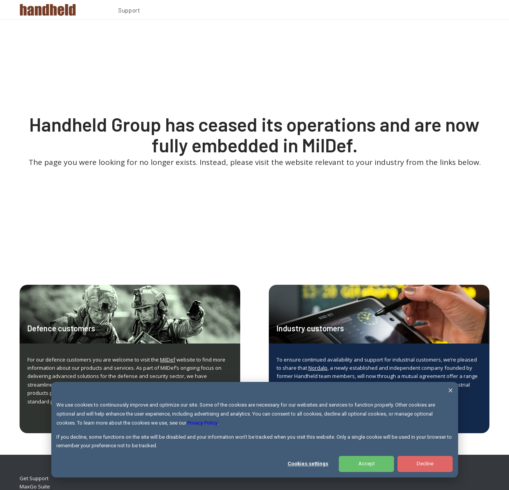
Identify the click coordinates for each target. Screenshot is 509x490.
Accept (366, 463)
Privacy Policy (202, 423)
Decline (425, 463)
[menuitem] (129, 11)
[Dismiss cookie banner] (450, 391)
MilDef (167, 359)
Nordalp (317, 367)
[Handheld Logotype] (48, 10)
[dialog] (254, 429)
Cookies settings (308, 463)
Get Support (34, 478)
